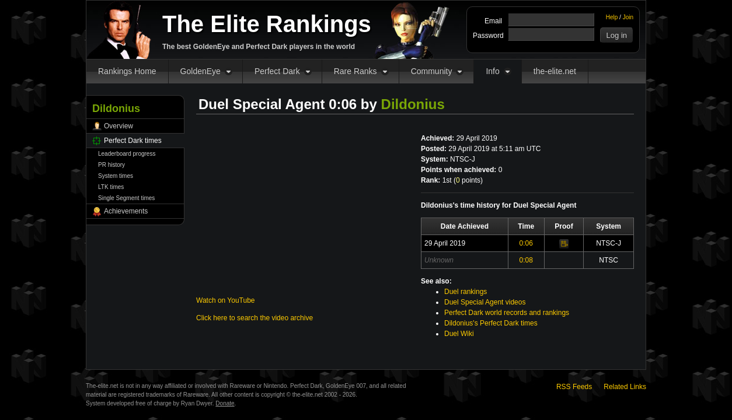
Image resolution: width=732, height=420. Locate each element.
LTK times (111, 187)
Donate (224, 403)
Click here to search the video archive (254, 318)
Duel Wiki (459, 334)
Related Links (625, 387)
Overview (118, 126)
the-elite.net (555, 71)
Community (431, 71)
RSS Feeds (574, 387)
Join (628, 17)
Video (564, 244)
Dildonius (413, 104)
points (468, 180)
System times (115, 176)
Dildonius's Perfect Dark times (491, 323)
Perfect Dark (277, 71)
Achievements (126, 211)
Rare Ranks (355, 71)
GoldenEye (200, 71)
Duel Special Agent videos (484, 302)
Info (492, 71)
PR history (111, 165)
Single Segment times (126, 198)
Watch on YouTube (225, 300)
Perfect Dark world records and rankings (506, 313)
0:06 (526, 243)
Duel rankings (465, 292)
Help (612, 17)
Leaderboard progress (126, 153)
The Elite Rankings (266, 24)
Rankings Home (127, 71)
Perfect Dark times (133, 140)
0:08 (526, 260)
